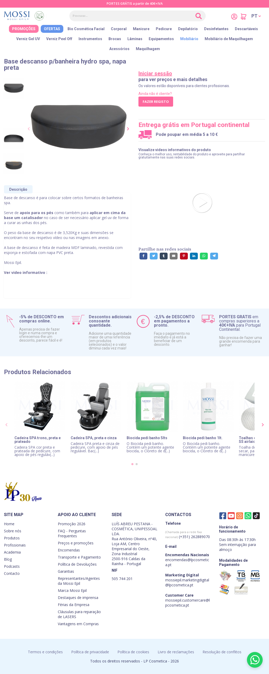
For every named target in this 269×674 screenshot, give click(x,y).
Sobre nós (12, 530)
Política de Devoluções (77, 564)
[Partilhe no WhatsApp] (204, 256)
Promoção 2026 (71, 523)
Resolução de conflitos (222, 651)
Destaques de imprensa (78, 597)
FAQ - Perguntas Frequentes (72, 533)
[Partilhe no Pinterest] (184, 256)
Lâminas (134, 39)
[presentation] (29, 129)
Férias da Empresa (73, 604)
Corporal (119, 29)
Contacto (12, 573)
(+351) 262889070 (187, 534)
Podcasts (12, 566)
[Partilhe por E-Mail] (174, 256)
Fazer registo (156, 101)
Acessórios (119, 49)
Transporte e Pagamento (79, 557)
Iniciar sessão (155, 73)
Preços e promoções (76, 542)
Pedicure (164, 29)
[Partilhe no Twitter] (154, 256)
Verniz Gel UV (28, 39)
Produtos (12, 537)
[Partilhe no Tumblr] (164, 256)
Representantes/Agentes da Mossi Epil (79, 581)
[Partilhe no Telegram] (214, 256)
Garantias (66, 571)
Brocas (114, 39)
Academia (12, 552)
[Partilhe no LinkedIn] (194, 256)
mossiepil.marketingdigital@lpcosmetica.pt (187, 582)
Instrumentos (90, 39)
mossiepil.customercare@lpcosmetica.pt (187, 603)
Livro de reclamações (176, 651)
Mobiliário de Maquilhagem (229, 39)
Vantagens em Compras (78, 623)
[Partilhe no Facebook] (143, 256)
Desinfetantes (216, 29)
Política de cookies (133, 651)
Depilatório (188, 29)
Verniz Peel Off (59, 39)
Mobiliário (189, 39)
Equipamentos (161, 39)
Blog (8, 559)
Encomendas (69, 550)
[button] (256, 16)
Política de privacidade (90, 651)
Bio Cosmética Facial (86, 29)
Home (9, 523)
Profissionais (15, 545)
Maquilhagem (148, 49)
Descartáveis (246, 29)
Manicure (141, 29)
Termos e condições (45, 651)
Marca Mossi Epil (72, 590)
